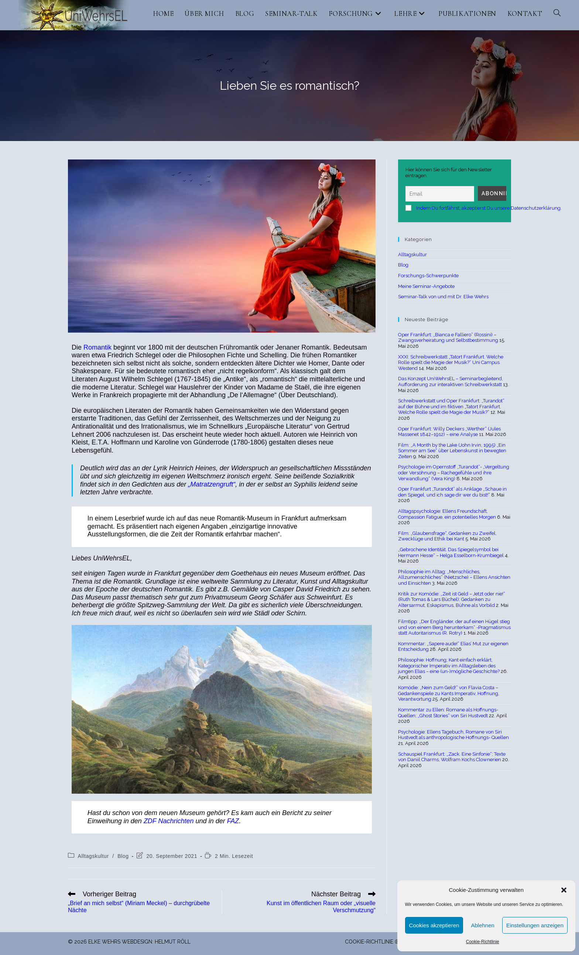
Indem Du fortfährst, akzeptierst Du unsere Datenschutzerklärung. (489, 208)
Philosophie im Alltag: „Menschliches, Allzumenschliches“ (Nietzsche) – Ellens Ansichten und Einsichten (454, 577)
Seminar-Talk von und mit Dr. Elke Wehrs (443, 296)
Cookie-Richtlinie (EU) (374, 942)
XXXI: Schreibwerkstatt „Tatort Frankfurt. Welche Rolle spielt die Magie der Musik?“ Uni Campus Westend (450, 362)
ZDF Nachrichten (169, 821)
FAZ (233, 821)
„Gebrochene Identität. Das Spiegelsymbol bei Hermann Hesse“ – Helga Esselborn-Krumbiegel (451, 552)
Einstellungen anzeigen (534, 925)
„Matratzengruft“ (211, 484)
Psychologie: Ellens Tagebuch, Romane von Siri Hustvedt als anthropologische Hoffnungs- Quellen (453, 735)
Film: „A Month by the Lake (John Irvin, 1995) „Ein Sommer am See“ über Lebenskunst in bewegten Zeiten (452, 450)
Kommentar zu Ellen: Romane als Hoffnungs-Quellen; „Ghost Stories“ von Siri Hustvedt (448, 712)
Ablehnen (482, 925)
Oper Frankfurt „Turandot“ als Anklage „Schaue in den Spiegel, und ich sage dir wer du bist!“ (452, 492)
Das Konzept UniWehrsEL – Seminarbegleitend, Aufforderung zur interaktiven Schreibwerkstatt (450, 381)
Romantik (98, 347)
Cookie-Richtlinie (482, 941)
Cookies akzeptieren (434, 925)
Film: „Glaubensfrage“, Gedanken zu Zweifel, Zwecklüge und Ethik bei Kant (447, 536)
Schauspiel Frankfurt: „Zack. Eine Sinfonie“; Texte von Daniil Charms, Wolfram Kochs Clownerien (452, 757)
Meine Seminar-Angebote (426, 286)
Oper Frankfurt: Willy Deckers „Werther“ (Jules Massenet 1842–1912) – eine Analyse (449, 431)
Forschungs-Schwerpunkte (428, 275)
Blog (123, 856)
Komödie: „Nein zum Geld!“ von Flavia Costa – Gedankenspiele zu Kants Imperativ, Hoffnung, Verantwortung (448, 693)
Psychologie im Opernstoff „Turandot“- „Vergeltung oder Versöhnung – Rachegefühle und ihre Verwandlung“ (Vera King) (453, 472)
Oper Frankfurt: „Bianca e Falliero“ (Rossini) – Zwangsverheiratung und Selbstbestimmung (448, 337)
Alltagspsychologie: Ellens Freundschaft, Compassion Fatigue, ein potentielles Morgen (447, 514)
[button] (564, 890)
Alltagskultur (93, 856)
